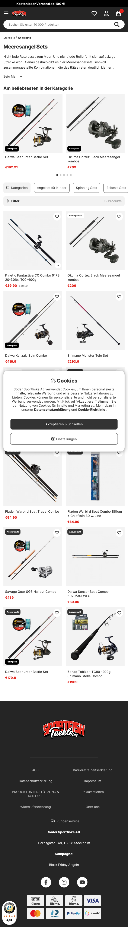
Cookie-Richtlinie (92, 410)
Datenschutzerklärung (52, 410)
